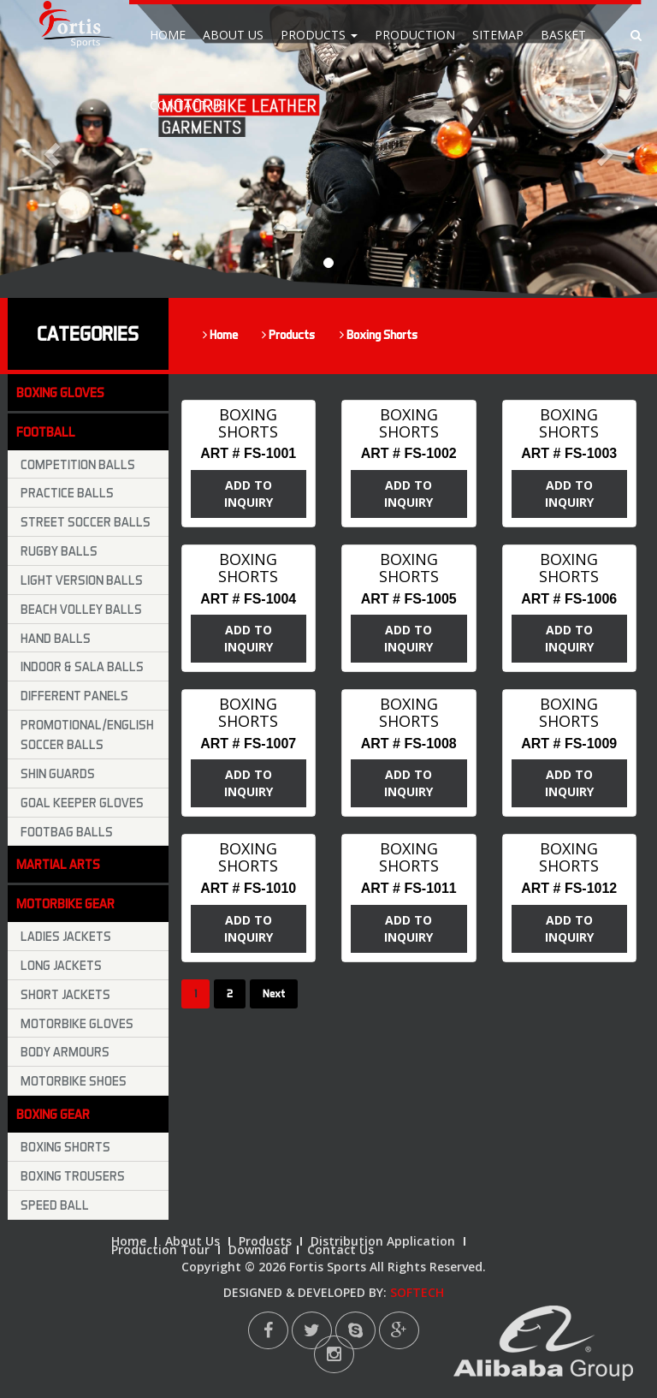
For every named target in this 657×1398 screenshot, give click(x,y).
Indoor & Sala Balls (82, 666)
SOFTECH (417, 1292)
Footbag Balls (67, 831)
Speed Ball (55, 1204)
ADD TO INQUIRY (248, 493)
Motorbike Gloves (77, 1023)
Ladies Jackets (66, 935)
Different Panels (74, 695)
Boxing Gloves (60, 392)
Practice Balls (67, 492)
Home (168, 35)
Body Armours (65, 1051)
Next (274, 993)
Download (258, 1249)
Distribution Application (383, 1241)
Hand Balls (56, 637)
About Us (233, 35)
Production (415, 35)
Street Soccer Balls (86, 521)
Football (45, 431)
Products (319, 35)
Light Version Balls (82, 579)
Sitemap (498, 35)
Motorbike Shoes (74, 1080)
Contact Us (188, 105)
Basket (563, 35)
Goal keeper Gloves (82, 802)
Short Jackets (65, 994)
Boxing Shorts (378, 334)
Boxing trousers (73, 1175)
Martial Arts (58, 864)
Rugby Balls (59, 550)
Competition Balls (78, 464)
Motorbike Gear (65, 903)
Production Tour (160, 1249)
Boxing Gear (53, 1113)
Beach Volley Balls (81, 608)
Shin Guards (58, 773)
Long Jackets (61, 965)
